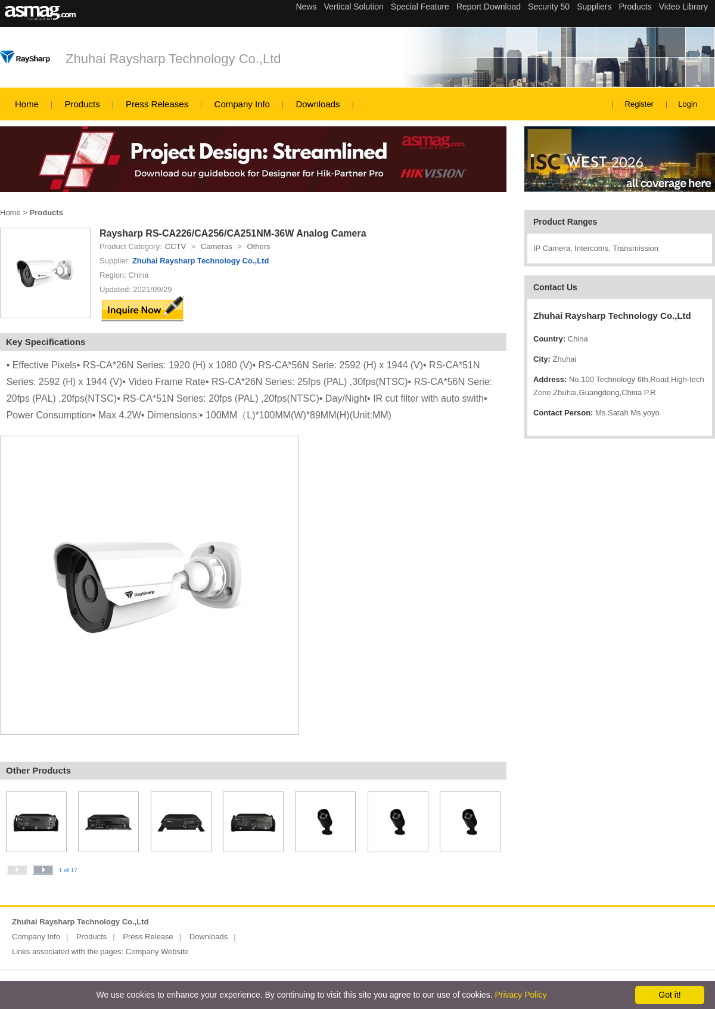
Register (639, 104)
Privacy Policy (520, 994)
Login (687, 104)
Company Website (157, 951)
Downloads (318, 104)
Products (82, 104)
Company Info (242, 104)
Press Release (148, 936)
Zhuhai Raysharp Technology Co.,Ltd (173, 58)
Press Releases (157, 104)
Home (27, 104)
